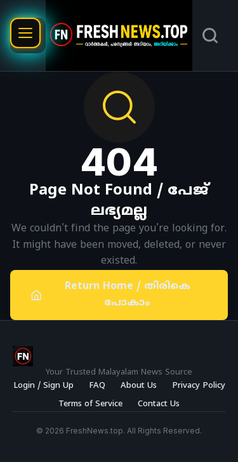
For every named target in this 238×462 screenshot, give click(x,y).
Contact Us (159, 404)
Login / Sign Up (43, 386)
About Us (139, 386)
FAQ (97, 386)
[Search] (210, 35)
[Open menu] (25, 33)
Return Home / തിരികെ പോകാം (110, 294)
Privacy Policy (198, 386)
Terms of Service (90, 404)
